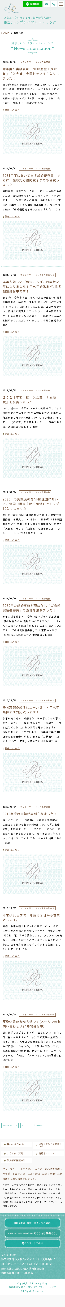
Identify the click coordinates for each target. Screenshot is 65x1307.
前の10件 (7, 1125)
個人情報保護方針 (16, 1160)
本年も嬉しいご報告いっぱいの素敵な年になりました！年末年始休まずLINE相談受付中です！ (32, 286)
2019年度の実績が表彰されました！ (30, 814)
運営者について (47, 1153)
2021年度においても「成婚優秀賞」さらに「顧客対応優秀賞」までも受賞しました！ (31, 180)
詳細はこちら (11, 110)
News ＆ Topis (15, 1144)
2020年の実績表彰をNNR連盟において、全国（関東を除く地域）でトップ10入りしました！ (31, 504)
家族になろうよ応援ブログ (50, 1145)
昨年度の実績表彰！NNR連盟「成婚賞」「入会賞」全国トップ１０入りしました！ (31, 73)
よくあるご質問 (15, 1153)
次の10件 (38, 1125)
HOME (5, 33)
